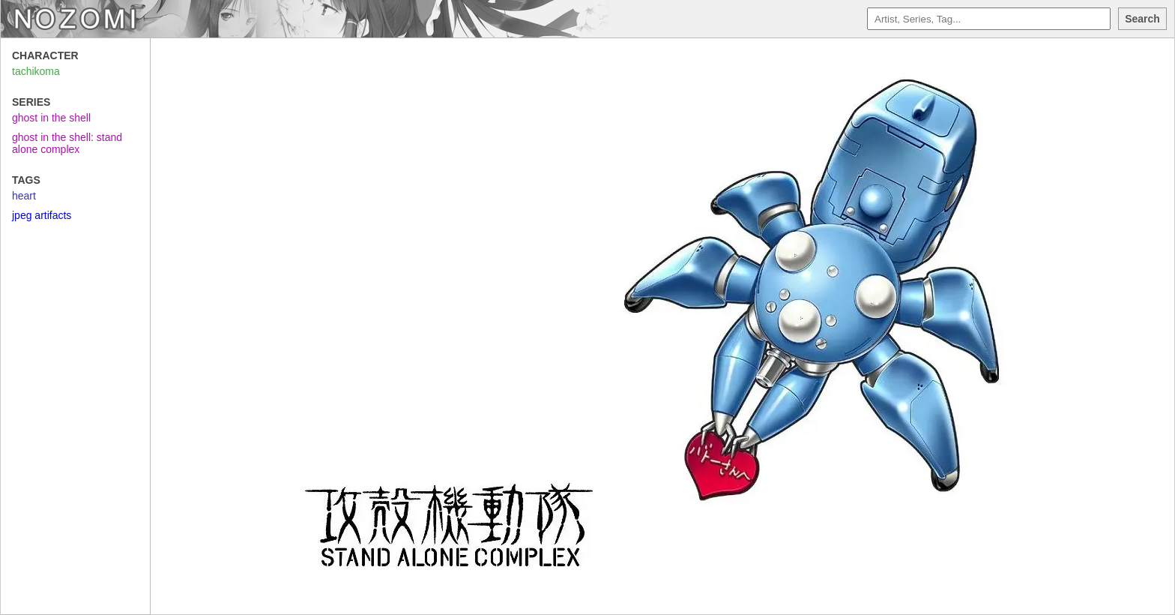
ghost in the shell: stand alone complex (67, 143)
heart (24, 196)
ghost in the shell (51, 118)
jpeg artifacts (41, 215)
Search (1142, 19)
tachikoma (36, 71)
